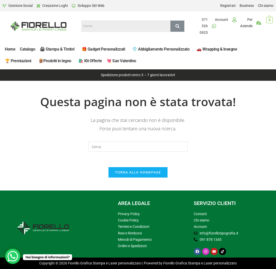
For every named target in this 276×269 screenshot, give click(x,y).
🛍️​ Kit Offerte (90, 60)
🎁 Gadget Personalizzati (103, 49)
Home (10, 49)
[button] (58, 49)
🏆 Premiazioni (18, 60)
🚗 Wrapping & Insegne (217, 49)
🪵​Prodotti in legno (54, 60)
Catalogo (27, 49)
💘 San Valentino (121, 60)
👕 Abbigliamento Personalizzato (160, 49)
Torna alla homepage (138, 172)
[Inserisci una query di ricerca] (138, 146)
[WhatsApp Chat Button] (12, 256)
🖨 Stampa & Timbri (57, 49)
